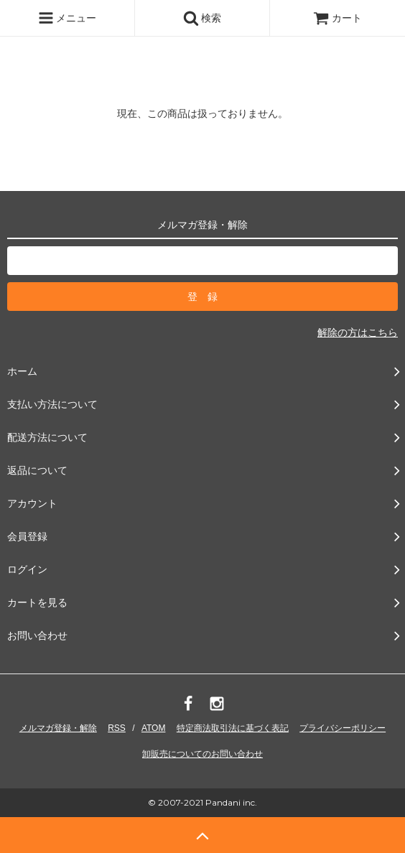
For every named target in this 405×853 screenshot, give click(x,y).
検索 (202, 18)
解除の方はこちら (357, 332)
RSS (117, 728)
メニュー (67, 18)
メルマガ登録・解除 (58, 728)
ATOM (153, 728)
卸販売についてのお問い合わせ (202, 754)
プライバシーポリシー (342, 728)
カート (337, 18)
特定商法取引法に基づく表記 (233, 728)
